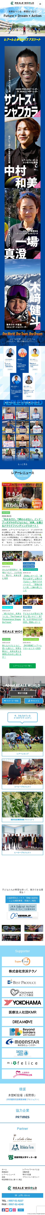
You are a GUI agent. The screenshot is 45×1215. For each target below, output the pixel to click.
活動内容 (26, 1172)
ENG (20, 1210)
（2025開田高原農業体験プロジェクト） (22, 1099)
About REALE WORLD (22, 685)
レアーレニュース (8, 1174)
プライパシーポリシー (31, 1177)
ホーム (4, 1169)
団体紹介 (5, 1172)
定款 (3, 1177)
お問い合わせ (22, 1195)
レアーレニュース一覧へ (22, 666)
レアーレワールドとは (31, 1169)
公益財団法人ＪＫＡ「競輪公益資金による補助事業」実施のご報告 (22, 899)
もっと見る (22, 464)
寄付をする (33, 701)
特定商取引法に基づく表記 (12, 1179)
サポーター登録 (11, 701)
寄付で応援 (22, 693)
